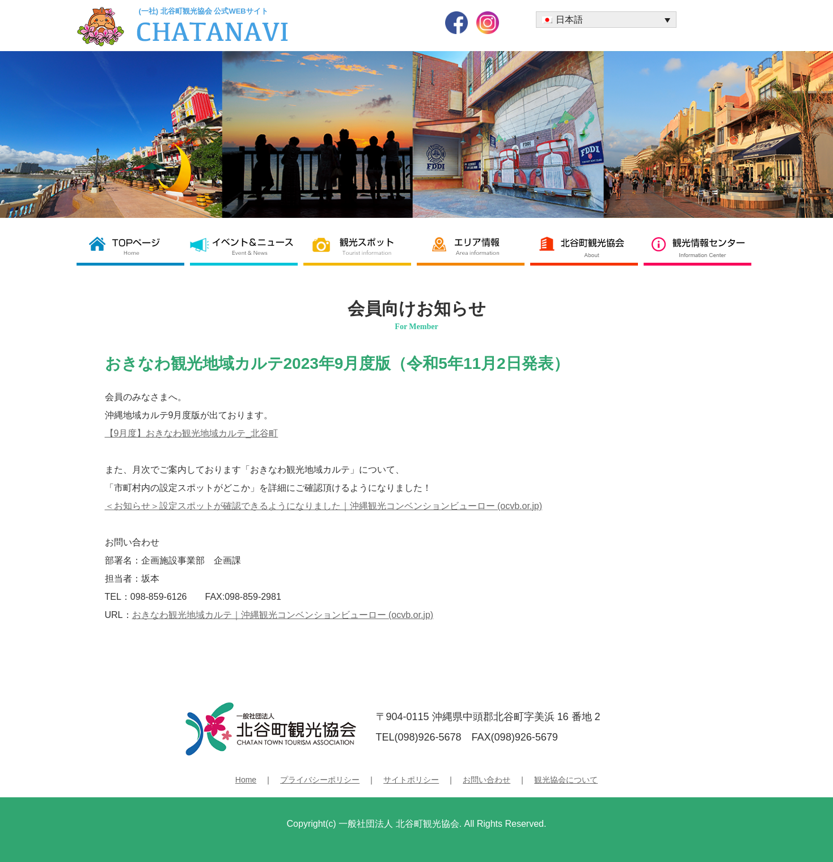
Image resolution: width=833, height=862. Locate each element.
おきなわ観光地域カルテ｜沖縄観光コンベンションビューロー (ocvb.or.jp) (283, 615)
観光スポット (360, 246)
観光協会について (566, 779)
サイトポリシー (411, 779)
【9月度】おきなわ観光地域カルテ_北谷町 (191, 433)
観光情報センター (700, 246)
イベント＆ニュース (246, 246)
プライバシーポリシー (320, 779)
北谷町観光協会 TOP (133, 246)
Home (245, 779)
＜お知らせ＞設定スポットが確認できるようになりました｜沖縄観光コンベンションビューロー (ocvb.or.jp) (324, 506)
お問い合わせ (486, 779)
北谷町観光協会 (587, 246)
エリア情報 (473, 246)
